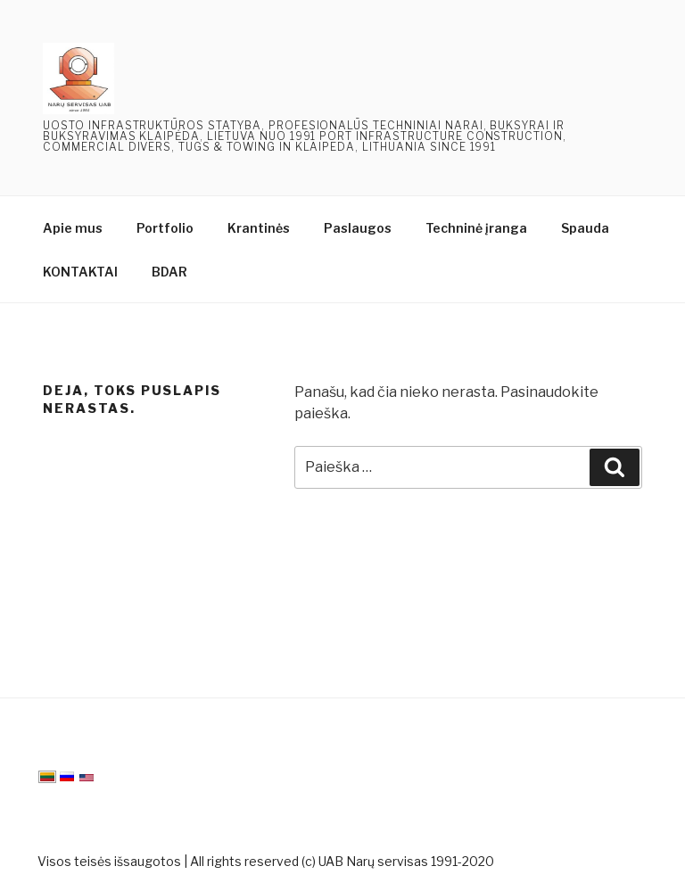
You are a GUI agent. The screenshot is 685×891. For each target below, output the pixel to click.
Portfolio (165, 227)
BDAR (169, 271)
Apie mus (73, 227)
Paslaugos (358, 227)
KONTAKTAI (80, 271)
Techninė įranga (476, 227)
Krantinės (258, 227)
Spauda (585, 227)
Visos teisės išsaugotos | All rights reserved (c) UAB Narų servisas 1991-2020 (265, 861)
